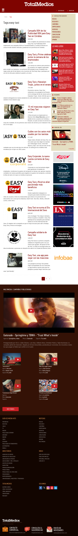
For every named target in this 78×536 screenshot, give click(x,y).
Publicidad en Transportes (9, 444)
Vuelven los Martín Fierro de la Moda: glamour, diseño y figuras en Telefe (63, 112)
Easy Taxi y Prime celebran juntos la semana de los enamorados (39, 57)
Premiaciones (56, 32)
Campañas (55, 24)
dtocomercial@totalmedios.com (17, 532)
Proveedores (6, 474)
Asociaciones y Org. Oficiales (10, 461)
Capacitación (56, 34)
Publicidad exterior (8, 433)
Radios (4, 430)
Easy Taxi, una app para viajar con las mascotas (38, 256)
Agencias (55, 29)
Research (55, 21)
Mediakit (4, 496)
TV (3, 428)
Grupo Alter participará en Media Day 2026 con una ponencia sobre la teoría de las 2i (63, 72)
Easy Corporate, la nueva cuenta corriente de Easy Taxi (38, 159)
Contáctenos (5, 493)
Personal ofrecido (44, 459)
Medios (54, 19)
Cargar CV (42, 461)
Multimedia (42, 441)
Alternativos (6, 446)
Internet (4, 435)
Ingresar (70, 11)
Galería (71, 149)
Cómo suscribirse (7, 489)
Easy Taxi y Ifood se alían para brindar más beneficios (39, 185)
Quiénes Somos (6, 487)
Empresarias (56, 27)
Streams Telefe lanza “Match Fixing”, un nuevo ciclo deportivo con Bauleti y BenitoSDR (63, 86)
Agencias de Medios (7, 454)
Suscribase (60, 11)
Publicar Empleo (43, 456)
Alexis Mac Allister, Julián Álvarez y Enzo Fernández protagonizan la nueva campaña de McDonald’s (62, 52)
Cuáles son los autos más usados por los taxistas (39, 133)
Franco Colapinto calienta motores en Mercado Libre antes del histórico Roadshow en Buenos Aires (63, 100)
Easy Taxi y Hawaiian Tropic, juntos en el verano (39, 83)
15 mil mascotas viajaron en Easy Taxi (39, 108)
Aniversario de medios (8, 459)
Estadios (4, 441)
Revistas (4, 424)
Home (5, 17)
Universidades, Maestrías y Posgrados (13, 478)
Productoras (6, 470)
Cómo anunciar (6, 491)
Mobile (4, 448)
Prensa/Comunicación (8, 467)
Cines (3, 439)
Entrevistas (56, 37)
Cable (4, 426)
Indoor (4, 437)
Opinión (54, 39)
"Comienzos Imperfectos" (9, 393)
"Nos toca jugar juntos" (45, 366)
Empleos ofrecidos (44, 454)
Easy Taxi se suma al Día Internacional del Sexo (39, 209)
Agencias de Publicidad (8, 456)
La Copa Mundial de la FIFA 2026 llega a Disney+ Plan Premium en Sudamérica (63, 66)
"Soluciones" (6, 366)
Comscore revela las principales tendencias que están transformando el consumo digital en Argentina (62, 119)
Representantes (6, 476)
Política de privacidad (7, 524)
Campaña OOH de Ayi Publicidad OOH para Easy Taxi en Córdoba (39, 33)
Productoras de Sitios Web (9, 472)
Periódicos (5, 422)
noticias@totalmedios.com (60, 532)
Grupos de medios (7, 463)
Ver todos (10, 409)
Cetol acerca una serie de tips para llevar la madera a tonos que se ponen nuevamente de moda (63, 59)
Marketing (5, 465)
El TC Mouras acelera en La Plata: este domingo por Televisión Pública (62, 106)
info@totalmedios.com (37, 532)
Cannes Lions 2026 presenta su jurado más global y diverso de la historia (62, 79)
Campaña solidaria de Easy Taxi (37, 234)
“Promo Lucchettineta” (45, 393)
